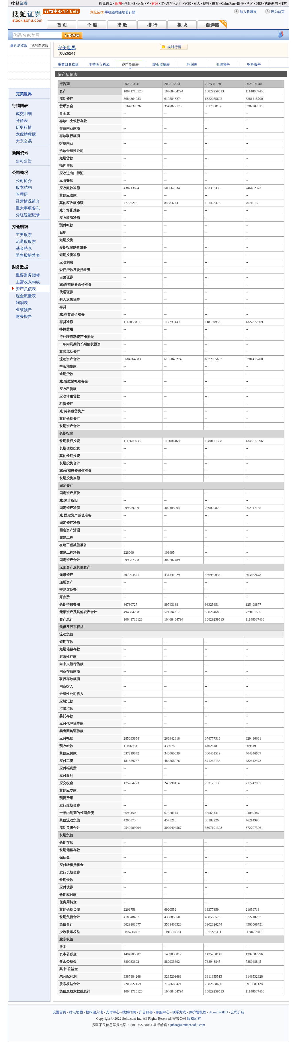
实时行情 (174, 47)
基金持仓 (24, 248)
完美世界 (67, 47)
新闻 (118, 3)
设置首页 (59, 1012)
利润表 (22, 303)
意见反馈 (97, 12)
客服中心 (162, 1012)
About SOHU (218, 1012)
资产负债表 (26, 289)
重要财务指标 (28, 275)
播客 (215, 3)
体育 (127, 3)
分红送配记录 (28, 215)
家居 (187, 3)
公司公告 (24, 161)
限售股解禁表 (28, 255)
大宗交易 (24, 141)
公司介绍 (238, 1012)
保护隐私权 (197, 1012)
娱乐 (140, 3)
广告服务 (146, 1012)
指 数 (122, 25)
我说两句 (271, 3)
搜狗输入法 (94, 1012)
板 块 (182, 25)
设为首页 (278, 12)
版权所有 (194, 1019)
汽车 (169, 3)
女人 (197, 3)
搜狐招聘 (129, 1012)
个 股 (92, 25)
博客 (249, 3)
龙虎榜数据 (26, 134)
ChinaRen (228, 3)
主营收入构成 (28, 282)
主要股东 (24, 235)
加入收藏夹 (248, 12)
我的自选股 (39, 45)
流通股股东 (26, 241)
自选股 (212, 25)
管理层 (22, 194)
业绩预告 (24, 310)
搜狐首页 (106, 3)
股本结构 (24, 187)
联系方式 (179, 1012)
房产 (178, 3)
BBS (258, 3)
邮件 (240, 3)
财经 (154, 3)
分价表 (22, 120)
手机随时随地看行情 (120, 12)
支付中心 (113, 1012)
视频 (206, 3)
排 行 (152, 25)
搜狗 (283, 3)
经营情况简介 (28, 201)
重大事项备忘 (28, 208)
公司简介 (24, 181)
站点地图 (76, 1012)
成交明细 (24, 114)
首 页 (62, 25)
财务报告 (24, 316)
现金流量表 (26, 296)
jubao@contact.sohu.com (187, 1025)
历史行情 (24, 127)
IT (162, 3)
